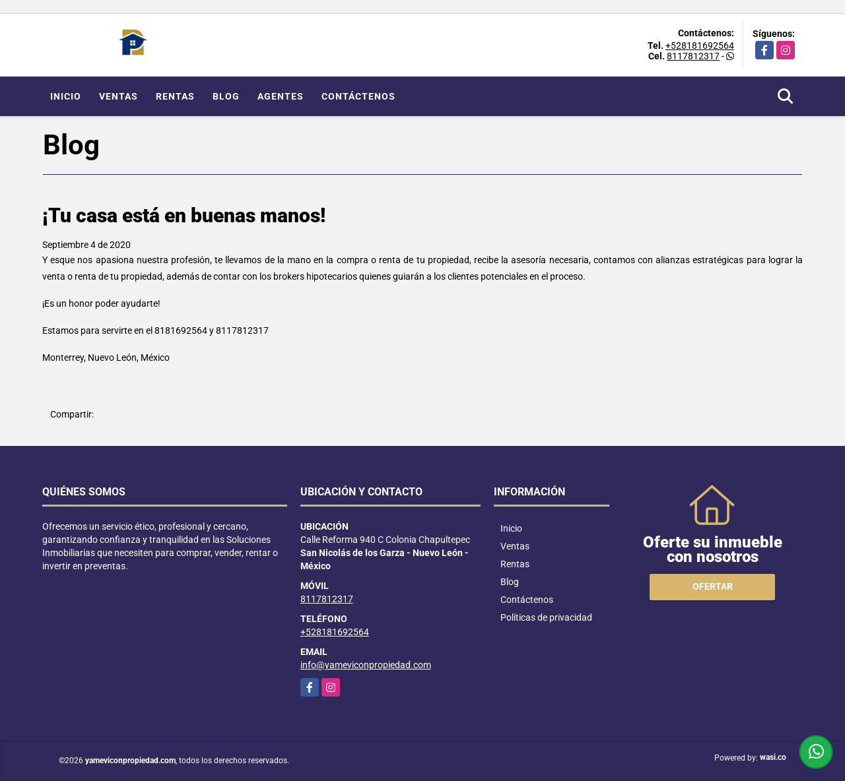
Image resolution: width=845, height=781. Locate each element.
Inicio (65, 96)
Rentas (175, 96)
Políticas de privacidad (546, 617)
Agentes (280, 96)
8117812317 (693, 56)
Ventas (118, 96)
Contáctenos (358, 96)
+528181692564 (699, 45)
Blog (226, 96)
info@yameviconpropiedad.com (365, 665)
